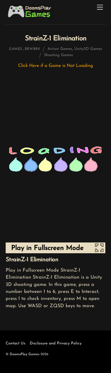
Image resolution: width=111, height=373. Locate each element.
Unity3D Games (88, 49)
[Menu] (100, 7)
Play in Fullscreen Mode (47, 248)
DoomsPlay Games (24, 354)
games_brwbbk (25, 49)
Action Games (60, 49)
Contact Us (15, 343)
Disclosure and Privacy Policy (56, 343)
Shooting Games (58, 55)
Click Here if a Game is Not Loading (55, 65)
